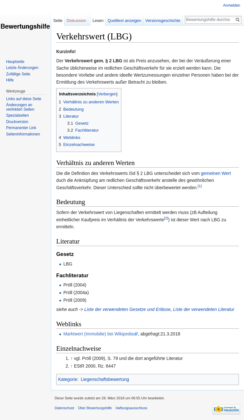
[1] (200, 186)
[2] (166, 218)
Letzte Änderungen (22, 67)
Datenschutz (64, 408)
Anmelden (231, 5)
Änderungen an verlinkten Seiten (20, 107)
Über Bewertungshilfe (95, 408)
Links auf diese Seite (23, 99)
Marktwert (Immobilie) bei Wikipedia (98, 333)
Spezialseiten (17, 115)
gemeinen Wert (216, 173)
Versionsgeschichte (162, 20)
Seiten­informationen (23, 134)
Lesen (98, 20)
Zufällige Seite (18, 74)
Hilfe (10, 80)
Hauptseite (15, 61)
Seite (57, 20)
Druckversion (17, 122)
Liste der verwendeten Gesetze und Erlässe (127, 309)
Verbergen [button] (107, 94)
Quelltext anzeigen (124, 20)
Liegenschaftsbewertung (105, 379)
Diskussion (76, 20)
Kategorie (67, 379)
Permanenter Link (21, 128)
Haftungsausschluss (131, 408)
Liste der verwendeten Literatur (203, 309)
